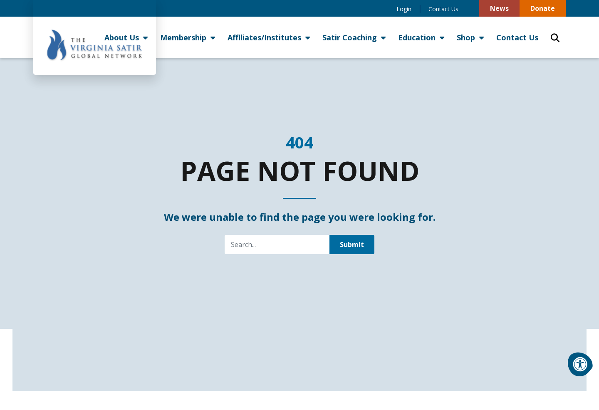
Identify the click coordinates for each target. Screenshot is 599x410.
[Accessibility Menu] (580, 364)
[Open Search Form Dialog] (555, 37)
